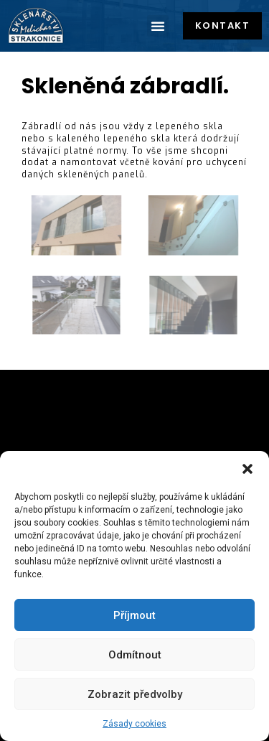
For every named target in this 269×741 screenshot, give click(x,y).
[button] (247, 469)
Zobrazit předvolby (135, 694)
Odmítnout (134, 654)
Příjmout (134, 615)
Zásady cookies (134, 724)
